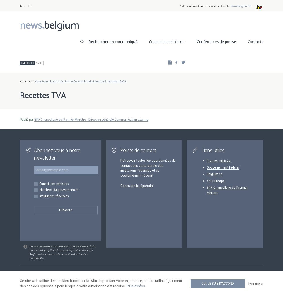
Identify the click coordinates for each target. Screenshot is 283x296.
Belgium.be (214, 174)
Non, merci (255, 283)
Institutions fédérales (54, 196)
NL (22, 6)
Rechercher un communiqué (113, 42)
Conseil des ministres (167, 42)
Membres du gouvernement (58, 190)
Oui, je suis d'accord (217, 283)
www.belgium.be (241, 6)
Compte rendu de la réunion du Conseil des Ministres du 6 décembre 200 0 (81, 81)
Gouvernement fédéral (223, 167)
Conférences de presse (216, 42)
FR (30, 6)
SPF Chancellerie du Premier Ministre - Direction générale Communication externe (91, 119)
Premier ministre (219, 161)
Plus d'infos (135, 286)
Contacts (255, 42)
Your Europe (216, 181)
